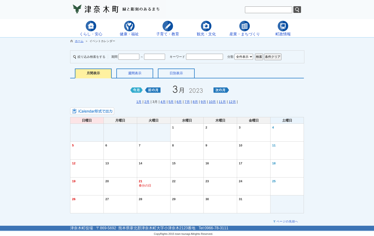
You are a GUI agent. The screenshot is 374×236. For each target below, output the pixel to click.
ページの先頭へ (287, 221)
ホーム (79, 41)
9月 (203, 102)
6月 (179, 102)
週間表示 (134, 73)
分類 (230, 57)
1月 (138, 102)
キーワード (177, 57)
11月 (222, 102)
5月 (171, 102)
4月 (163, 102)
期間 (114, 57)
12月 (232, 102)
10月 (212, 102)
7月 (187, 102)
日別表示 (176, 73)
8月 (195, 102)
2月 (147, 102)
